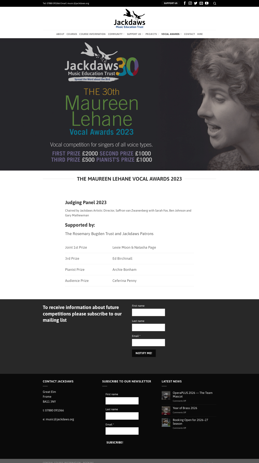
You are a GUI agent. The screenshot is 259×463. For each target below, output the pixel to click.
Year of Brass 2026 (185, 408)
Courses (72, 34)
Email (136, 336)
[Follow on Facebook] (184, 3)
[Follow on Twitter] (195, 3)
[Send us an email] (201, 3)
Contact (189, 34)
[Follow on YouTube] (206, 3)
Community (116, 34)
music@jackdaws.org (60, 419)
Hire (200, 34)
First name (138, 305)
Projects (152, 34)
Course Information (92, 34)
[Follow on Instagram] (190, 3)
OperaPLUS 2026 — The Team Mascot (193, 394)
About (60, 34)
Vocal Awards (171, 34)
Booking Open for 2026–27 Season (190, 421)
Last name (138, 321)
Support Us (135, 34)
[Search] (214, 3)
